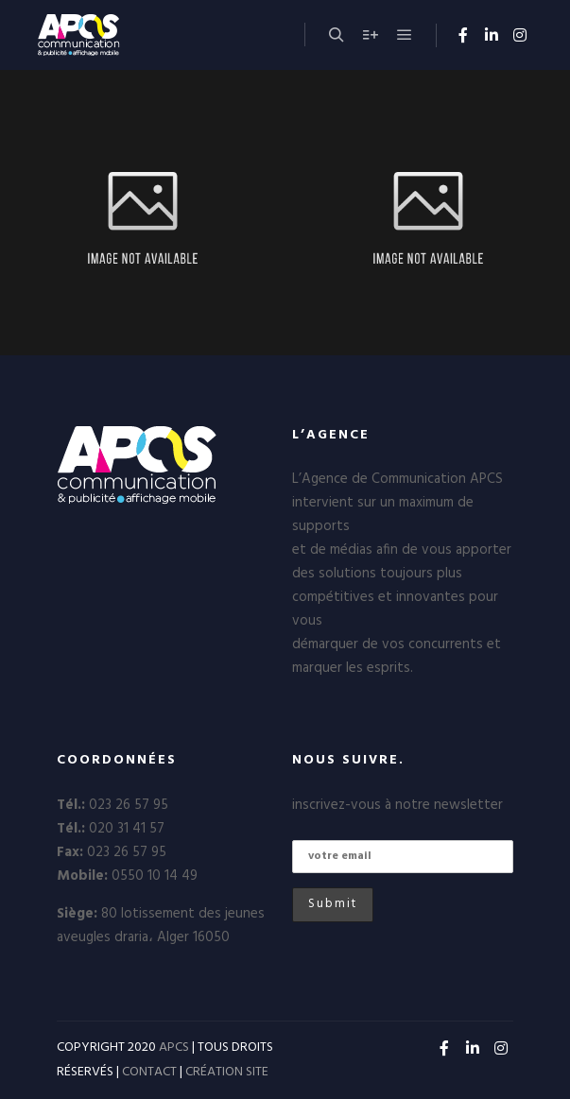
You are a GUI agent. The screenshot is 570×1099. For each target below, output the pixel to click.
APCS (174, 1047)
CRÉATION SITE (226, 1072)
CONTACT (149, 1072)
